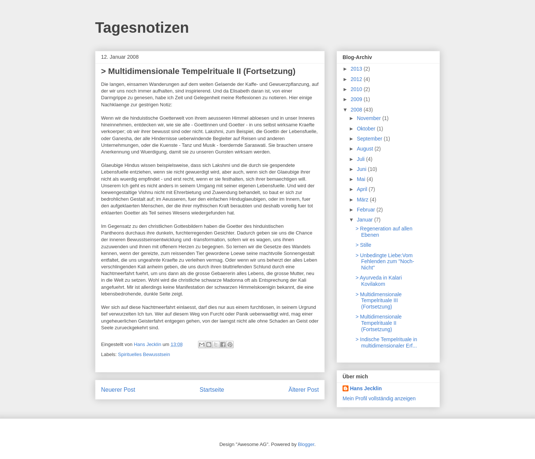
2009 (357, 99)
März (363, 200)
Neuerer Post (118, 390)
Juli (361, 159)
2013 (357, 69)
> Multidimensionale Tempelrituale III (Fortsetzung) (379, 300)
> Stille (363, 245)
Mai (361, 179)
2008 (357, 110)
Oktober (367, 129)
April (363, 189)
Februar (366, 210)
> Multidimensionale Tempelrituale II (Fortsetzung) (379, 323)
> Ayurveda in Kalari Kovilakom (379, 281)
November (369, 118)
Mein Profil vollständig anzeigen (379, 398)
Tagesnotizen (142, 27)
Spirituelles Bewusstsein (144, 354)
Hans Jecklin (366, 388)
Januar (365, 220)
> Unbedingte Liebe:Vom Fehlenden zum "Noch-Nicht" (385, 261)
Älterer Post (304, 390)
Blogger (306, 444)
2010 (357, 89)
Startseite (212, 390)
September (370, 139)
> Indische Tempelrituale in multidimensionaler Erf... (386, 342)
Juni (362, 169)
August (365, 149)
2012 (357, 79)
